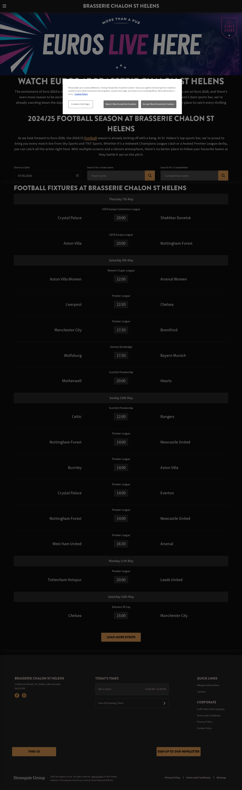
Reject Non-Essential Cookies (121, 104)
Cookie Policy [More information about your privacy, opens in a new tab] (81, 94)
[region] (122, 96)
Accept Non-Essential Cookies (158, 104)
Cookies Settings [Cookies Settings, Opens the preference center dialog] (80, 104)
